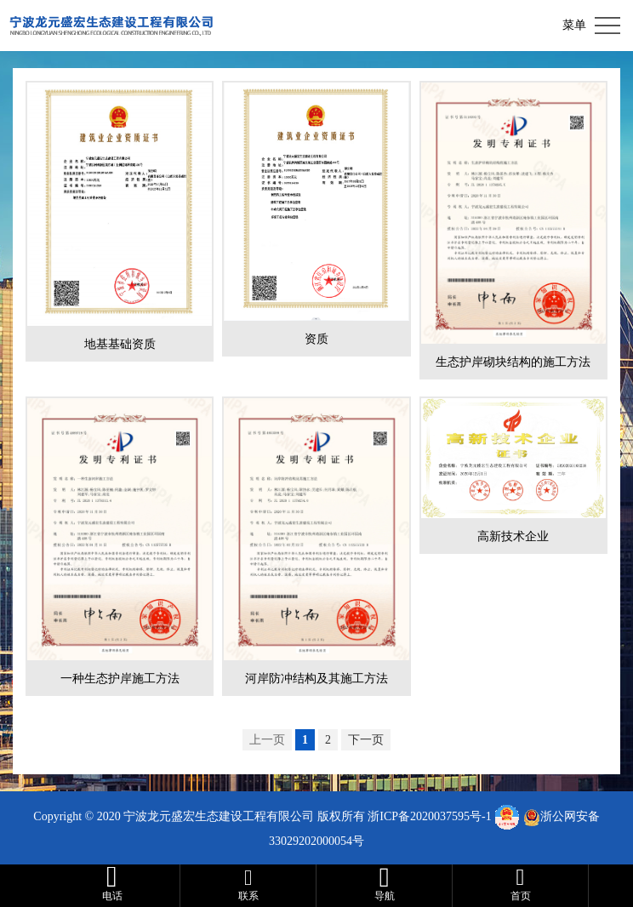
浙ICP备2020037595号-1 (429, 816)
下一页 (366, 739)
